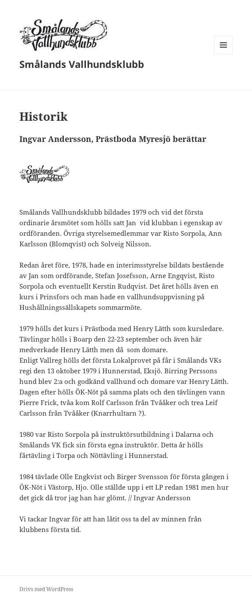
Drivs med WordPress (46, 589)
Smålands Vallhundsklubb (81, 64)
